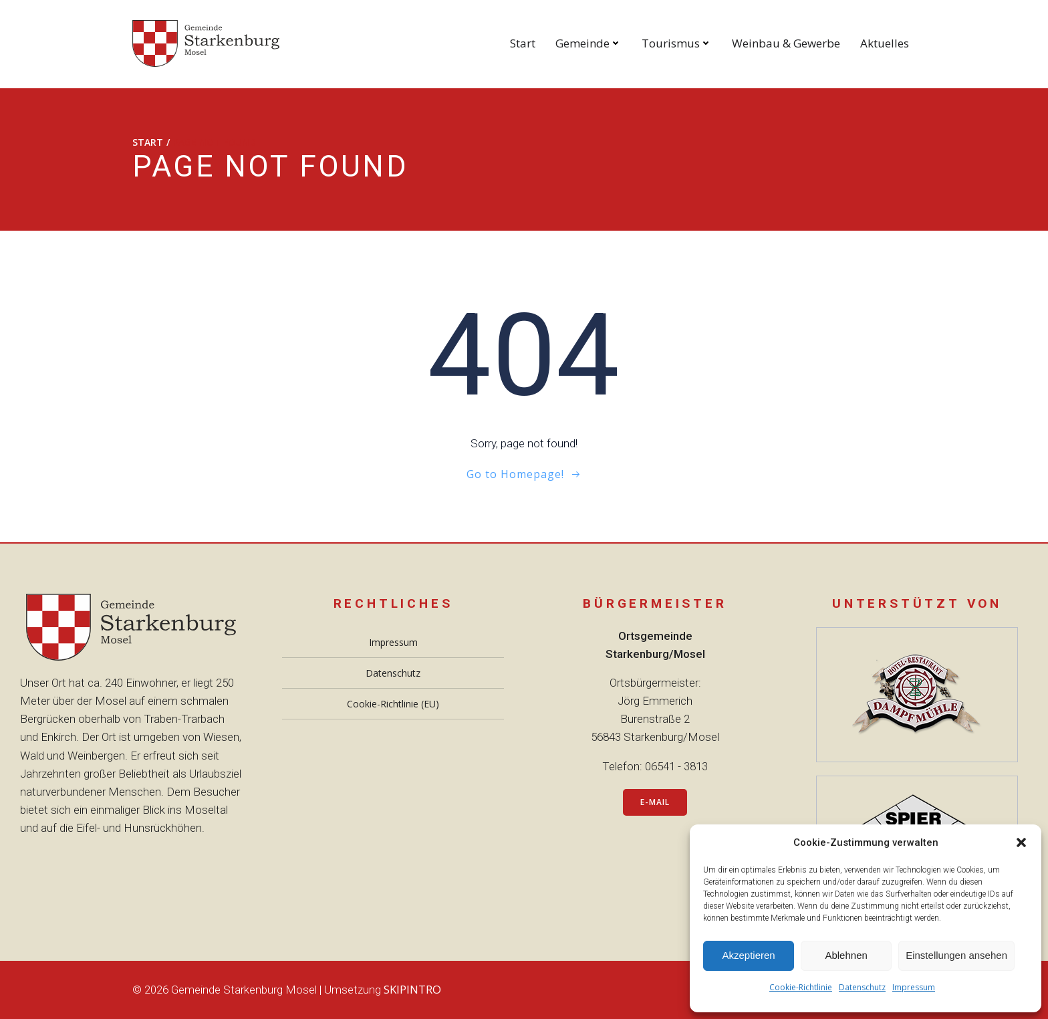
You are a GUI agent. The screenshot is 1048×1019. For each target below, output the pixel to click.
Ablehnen (846, 955)
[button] (1021, 842)
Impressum (913, 987)
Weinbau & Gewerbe (786, 43)
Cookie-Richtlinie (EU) (393, 703)
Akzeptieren (748, 955)
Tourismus (677, 43)
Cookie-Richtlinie (800, 987)
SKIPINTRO (412, 989)
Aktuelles (884, 43)
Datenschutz (862, 987)
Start (522, 43)
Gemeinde (588, 43)
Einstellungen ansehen (956, 955)
